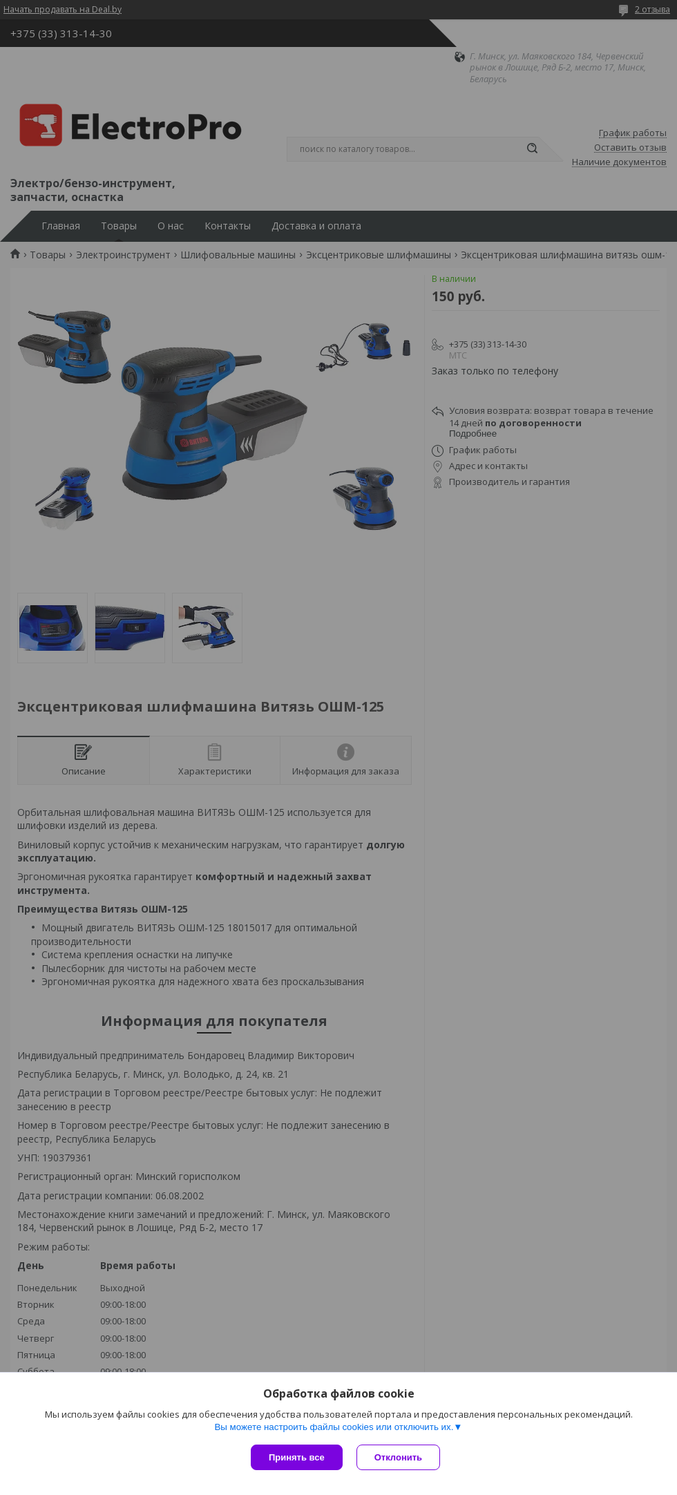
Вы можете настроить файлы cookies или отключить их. (333, 1427)
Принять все (297, 1457)
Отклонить (398, 1457)
